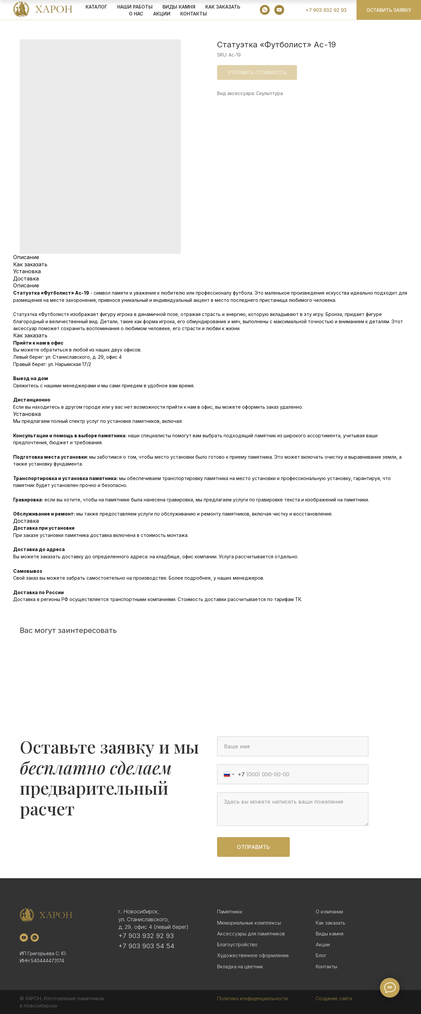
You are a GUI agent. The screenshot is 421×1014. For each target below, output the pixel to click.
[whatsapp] (265, 10)
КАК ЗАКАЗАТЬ (222, 7)
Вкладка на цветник (240, 966)
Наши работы (135, 7)
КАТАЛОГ (96, 7)
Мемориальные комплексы (249, 923)
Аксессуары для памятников (251, 933)
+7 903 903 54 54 (146, 946)
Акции (323, 944)
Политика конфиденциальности (252, 998)
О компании (329, 911)
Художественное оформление (253, 955)
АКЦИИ (161, 13)
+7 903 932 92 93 (146, 936)
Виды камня (329, 933)
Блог (321, 955)
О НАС (136, 13)
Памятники (229, 911)
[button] (389, 10)
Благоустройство (237, 944)
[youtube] (279, 10)
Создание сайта (334, 998)
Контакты (193, 13)
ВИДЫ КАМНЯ (178, 7)
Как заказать (330, 923)
